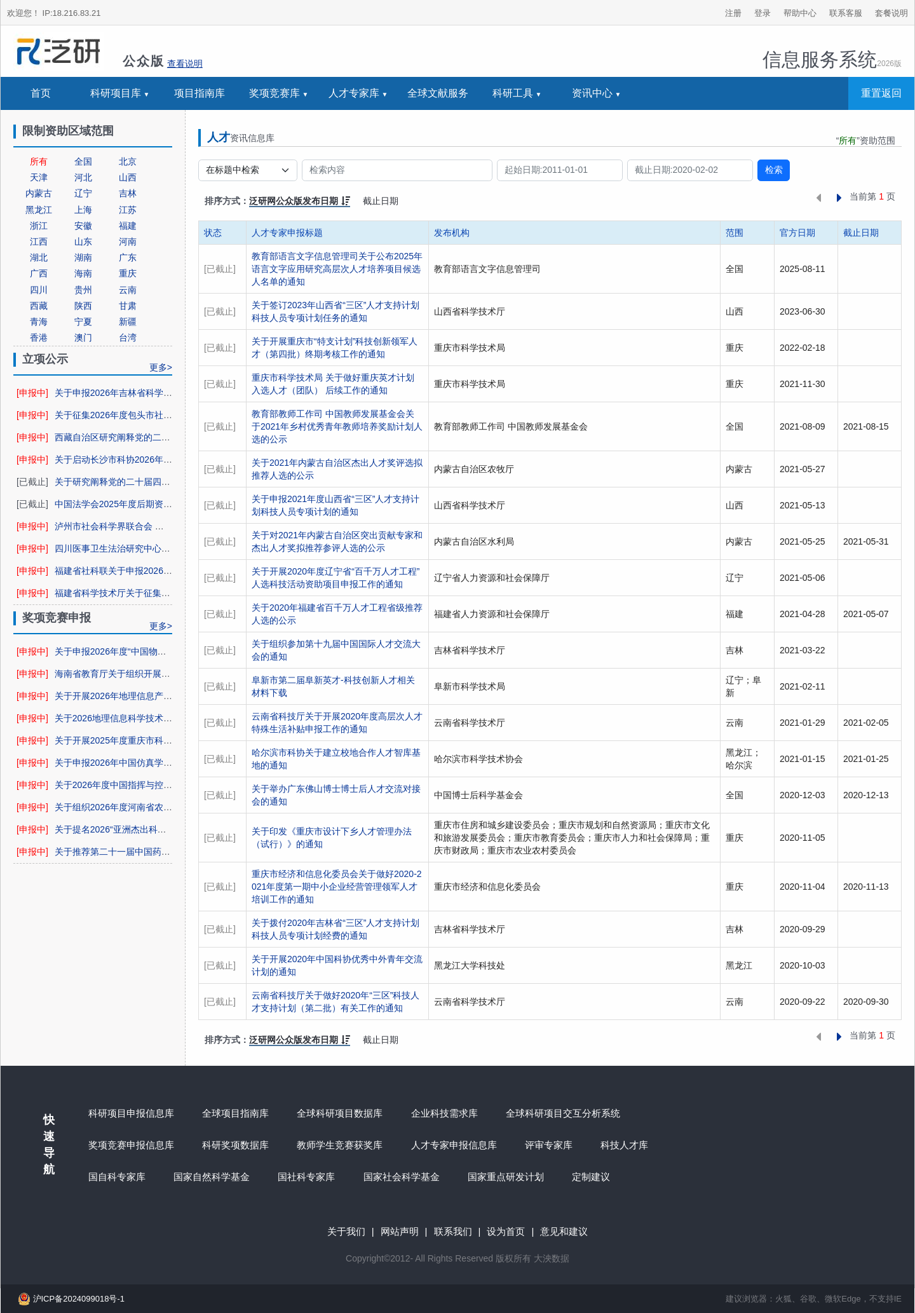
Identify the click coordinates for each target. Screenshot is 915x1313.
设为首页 (506, 1231)
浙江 (39, 226)
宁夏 (83, 321)
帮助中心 (800, 13)
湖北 (39, 257)
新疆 (128, 321)
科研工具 (512, 93)
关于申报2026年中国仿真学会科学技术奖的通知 (149, 763)
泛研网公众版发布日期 (299, 201)
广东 (128, 257)
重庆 (128, 273)
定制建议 (591, 1176)
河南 (128, 241)
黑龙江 (38, 210)
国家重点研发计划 (506, 1176)
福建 (128, 226)
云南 (128, 290)
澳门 (83, 337)
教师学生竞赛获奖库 (340, 1145)
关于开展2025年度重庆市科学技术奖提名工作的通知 (158, 740)
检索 (774, 170)
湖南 (83, 257)
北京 (128, 161)
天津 (39, 177)
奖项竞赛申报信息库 (131, 1145)
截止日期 (380, 201)
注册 (733, 13)
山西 (128, 177)
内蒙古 (38, 193)
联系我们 (453, 1231)
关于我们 (346, 1231)
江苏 (128, 210)
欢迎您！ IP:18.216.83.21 (53, 13)
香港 (39, 337)
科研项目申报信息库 (131, 1113)
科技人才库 (624, 1145)
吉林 (128, 193)
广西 (39, 273)
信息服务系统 (832, 59)
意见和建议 (564, 1231)
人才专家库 (354, 93)
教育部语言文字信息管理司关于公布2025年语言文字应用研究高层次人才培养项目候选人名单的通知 (337, 269)
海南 (83, 273)
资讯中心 (592, 93)
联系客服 (845, 13)
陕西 (83, 306)
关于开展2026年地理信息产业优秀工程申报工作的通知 (162, 696)
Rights (440, 1258)
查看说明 (185, 63)
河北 (83, 177)
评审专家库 (549, 1145)
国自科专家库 (117, 1176)
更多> (160, 367)
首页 (40, 93)
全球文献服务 (437, 93)
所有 (39, 161)
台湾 (128, 337)
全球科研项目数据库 (340, 1113)
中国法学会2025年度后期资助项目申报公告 (140, 504)
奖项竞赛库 (274, 93)
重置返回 (881, 93)
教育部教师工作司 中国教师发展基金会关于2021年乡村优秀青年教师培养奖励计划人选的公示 (337, 426)
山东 (83, 241)
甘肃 (128, 306)
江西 (39, 241)
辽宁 (83, 193)
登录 (762, 13)
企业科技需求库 (444, 1113)
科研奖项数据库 (235, 1145)
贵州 (83, 290)
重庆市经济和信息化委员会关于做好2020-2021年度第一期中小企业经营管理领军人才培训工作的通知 (337, 886)
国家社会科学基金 (401, 1176)
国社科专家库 (306, 1176)
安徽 (83, 226)
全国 (83, 161)
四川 (39, 290)
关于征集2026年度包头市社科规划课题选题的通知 (153, 415)
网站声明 (400, 1231)
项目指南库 (199, 93)
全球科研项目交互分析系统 (563, 1113)
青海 (39, 321)
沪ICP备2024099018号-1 (69, 1298)
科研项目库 (115, 93)
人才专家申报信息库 (454, 1145)
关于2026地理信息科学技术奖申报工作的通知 (144, 718)
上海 (83, 210)
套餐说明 (891, 13)
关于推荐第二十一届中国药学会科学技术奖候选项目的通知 (170, 852)
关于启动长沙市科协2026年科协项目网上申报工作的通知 (167, 459)
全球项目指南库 (235, 1113)
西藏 (39, 306)
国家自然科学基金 (211, 1176)
